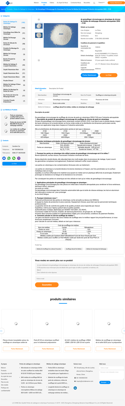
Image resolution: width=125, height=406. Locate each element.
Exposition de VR (6, 373)
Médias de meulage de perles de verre (14, 90)
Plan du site (5, 382)
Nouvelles (4, 379)
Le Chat (14, 163)
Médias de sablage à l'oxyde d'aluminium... (14, 65)
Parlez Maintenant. (116, 3)
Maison (3, 368)
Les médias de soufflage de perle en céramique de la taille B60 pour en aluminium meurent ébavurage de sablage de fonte (18, 130)
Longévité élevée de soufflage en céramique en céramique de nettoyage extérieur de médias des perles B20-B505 (58, 390)
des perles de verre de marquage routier (14, 95)
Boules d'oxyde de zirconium (14, 59)
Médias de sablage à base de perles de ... (14, 85)
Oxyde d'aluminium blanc (14, 77)
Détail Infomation (40, 88)
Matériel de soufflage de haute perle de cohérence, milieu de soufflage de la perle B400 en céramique (58, 381)
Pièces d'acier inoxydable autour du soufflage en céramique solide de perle (16, 342)
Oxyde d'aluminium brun (14, 73)
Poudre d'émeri (14, 81)
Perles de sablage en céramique (14, 22)
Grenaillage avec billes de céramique (14, 33)
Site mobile (4, 385)
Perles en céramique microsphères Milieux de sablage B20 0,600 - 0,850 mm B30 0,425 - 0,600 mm (31, 390)
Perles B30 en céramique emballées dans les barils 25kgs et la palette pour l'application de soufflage (58, 371)
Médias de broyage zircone (14, 38)
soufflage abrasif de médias (73, 249)
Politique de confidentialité (5, 389)
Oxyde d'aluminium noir (14, 70)
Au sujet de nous (6, 376)
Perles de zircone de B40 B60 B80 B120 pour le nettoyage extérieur (18, 123)
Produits (3, 370)
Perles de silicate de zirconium (14, 43)
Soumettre (47, 285)
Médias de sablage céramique (14, 27)
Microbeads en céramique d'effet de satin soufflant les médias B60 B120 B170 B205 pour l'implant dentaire (31, 371)
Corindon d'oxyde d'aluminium (14, 101)
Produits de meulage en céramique (14, 49)
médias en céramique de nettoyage (96, 249)
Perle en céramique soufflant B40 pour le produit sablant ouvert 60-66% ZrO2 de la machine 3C (17, 116)
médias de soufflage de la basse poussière (49, 249)
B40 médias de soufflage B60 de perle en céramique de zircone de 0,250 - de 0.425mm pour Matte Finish (31, 381)
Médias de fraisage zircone (14, 54)
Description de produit (56, 88)
